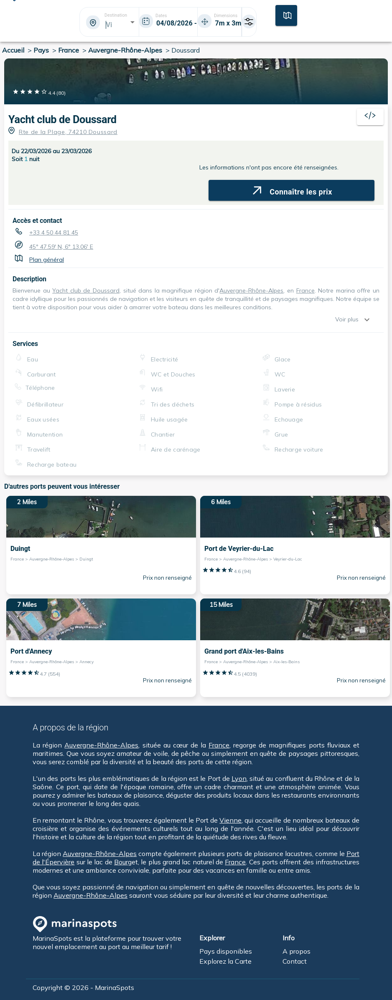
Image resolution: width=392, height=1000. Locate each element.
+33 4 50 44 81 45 (53, 232)
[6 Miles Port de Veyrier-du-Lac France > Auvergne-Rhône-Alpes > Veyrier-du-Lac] (295, 545)
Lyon (239, 778)
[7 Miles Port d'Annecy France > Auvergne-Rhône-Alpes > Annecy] (101, 647)
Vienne (230, 820)
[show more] (369, 319)
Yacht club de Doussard (62, 120)
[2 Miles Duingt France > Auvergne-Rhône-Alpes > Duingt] (101, 545)
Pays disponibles (225, 951)
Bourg (123, 862)
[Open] (132, 22)
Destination (115, 15)
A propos (297, 951)
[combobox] (108, 25)
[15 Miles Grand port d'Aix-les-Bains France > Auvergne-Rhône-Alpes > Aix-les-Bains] (295, 647)
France (305, 290)
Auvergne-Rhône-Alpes (251, 290)
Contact (295, 961)
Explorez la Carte (225, 961)
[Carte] (286, 14)
